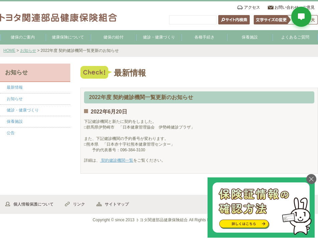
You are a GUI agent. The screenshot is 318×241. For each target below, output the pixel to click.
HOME (9, 50)
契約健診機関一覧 (116, 160)
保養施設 (250, 37)
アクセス (252, 7)
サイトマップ (117, 204)
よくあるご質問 (295, 37)
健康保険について (68, 37)
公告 (11, 133)
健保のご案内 (23, 37)
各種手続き (204, 37)
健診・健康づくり (159, 37)
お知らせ (28, 50)
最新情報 (15, 87)
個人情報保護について (33, 204)
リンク (79, 204)
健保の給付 (113, 37)
